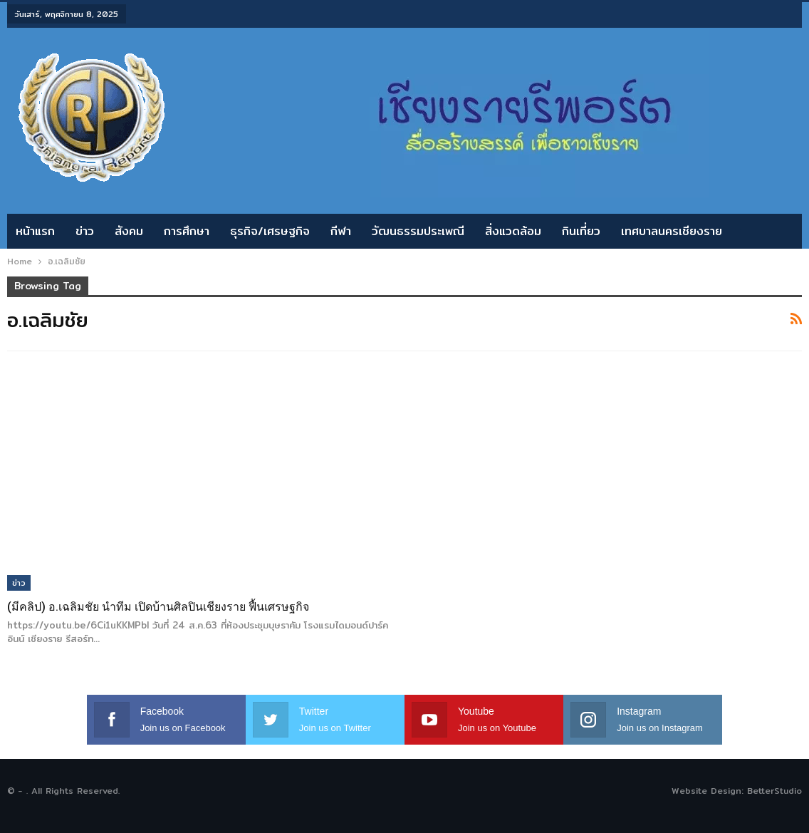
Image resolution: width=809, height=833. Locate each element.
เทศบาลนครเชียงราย (671, 231)
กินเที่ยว (581, 231)
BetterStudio (774, 790)
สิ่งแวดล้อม (513, 231)
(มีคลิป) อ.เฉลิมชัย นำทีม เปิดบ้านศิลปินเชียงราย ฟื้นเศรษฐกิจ (158, 607)
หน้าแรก (35, 231)
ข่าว (84, 231)
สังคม (129, 231)
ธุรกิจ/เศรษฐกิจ (270, 231)
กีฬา (340, 231)
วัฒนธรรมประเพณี (418, 231)
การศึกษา (186, 231)
